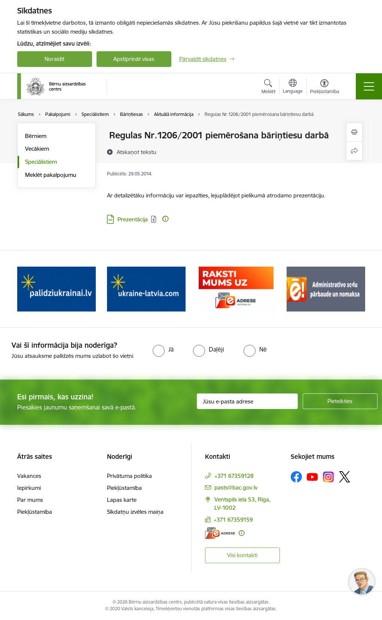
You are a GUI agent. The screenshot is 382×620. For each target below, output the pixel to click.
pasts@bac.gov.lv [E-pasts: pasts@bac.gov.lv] (235, 487)
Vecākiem (37, 148)
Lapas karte (122, 499)
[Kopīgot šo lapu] (354, 151)
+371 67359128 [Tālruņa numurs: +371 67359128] (234, 475)
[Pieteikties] (340, 401)
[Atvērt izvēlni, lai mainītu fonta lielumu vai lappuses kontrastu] (324, 87)
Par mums (30, 499)
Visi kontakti (242, 555)
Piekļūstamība (34, 511)
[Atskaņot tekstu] (136, 151)
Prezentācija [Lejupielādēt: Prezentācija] (132, 219)
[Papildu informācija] (165, 219)
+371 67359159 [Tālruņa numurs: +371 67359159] (233, 519)
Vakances (29, 475)
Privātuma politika (129, 475)
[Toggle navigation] (369, 86)
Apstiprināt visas (133, 58)
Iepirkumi (29, 487)
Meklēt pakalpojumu (50, 174)
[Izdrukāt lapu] (354, 132)
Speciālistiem (41, 161)
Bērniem (35, 135)
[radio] (163, 349)
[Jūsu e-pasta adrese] (247, 401)
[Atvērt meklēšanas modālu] (268, 87)
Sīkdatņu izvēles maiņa (135, 511)
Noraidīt (54, 58)
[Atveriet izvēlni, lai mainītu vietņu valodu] (292, 87)
